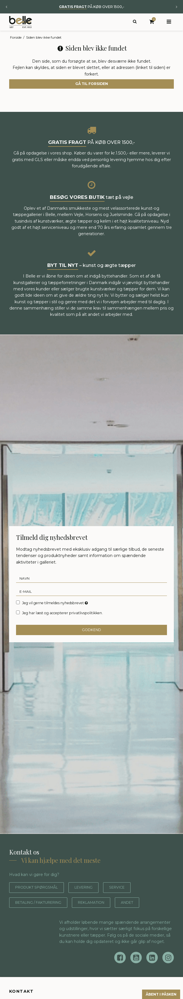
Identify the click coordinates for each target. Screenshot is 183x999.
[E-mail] (91, 591)
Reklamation (105, 902)
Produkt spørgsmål (40, 887)
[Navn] (91, 578)
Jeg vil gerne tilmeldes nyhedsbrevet (55, 602)
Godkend (91, 630)
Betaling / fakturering (43, 902)
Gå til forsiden (91, 84)
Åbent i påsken (156, 994)
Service (129, 887)
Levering (93, 887)
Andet (144, 902)
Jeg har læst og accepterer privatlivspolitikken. (62, 613)
